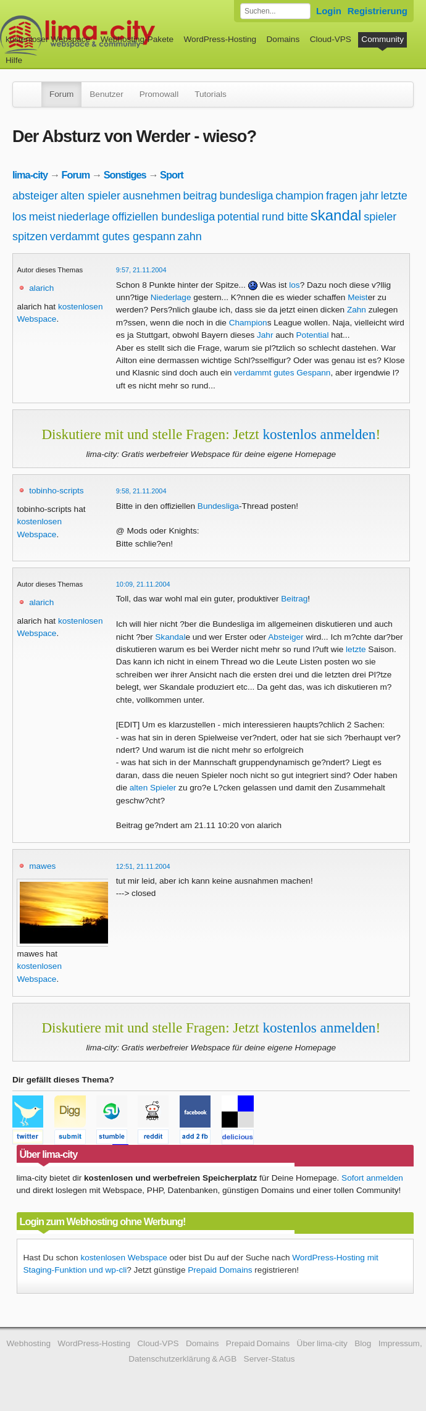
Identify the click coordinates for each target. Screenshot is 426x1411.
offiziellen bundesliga (163, 217)
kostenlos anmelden (319, 434)
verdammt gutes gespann (112, 236)
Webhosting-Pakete (137, 39)
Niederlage (171, 297)
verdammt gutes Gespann (282, 372)
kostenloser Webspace (48, 39)
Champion (248, 322)
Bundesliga (218, 506)
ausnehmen (152, 196)
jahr (369, 196)
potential (238, 217)
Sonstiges (125, 174)
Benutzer (106, 94)
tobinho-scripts (56, 490)
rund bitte (285, 217)
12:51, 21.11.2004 (143, 866)
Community (382, 39)
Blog (362, 1343)
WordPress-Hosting (219, 39)
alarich (41, 288)
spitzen (30, 236)
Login (328, 11)
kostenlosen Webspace (123, 1257)
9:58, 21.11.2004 (141, 491)
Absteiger (285, 637)
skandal (336, 215)
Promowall (159, 94)
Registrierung (377, 11)
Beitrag (294, 598)
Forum (61, 94)
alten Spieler (153, 787)
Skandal (170, 637)
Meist (357, 297)
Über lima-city (322, 1343)
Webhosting (28, 1343)
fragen (341, 196)
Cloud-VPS (330, 39)
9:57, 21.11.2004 (141, 270)
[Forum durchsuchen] (275, 11)
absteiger (35, 196)
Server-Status (269, 1358)
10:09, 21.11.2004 (143, 584)
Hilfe (14, 60)
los (19, 217)
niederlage (84, 217)
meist (42, 217)
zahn (190, 236)
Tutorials (210, 94)
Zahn (356, 309)
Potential (312, 335)
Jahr (265, 335)
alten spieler (90, 196)
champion (299, 196)
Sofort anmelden (372, 1178)
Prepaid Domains (220, 1270)
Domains (283, 39)
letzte (394, 196)
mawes (42, 866)
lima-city (30, 174)
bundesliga (246, 196)
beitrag (200, 196)
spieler (380, 217)
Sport (171, 174)
